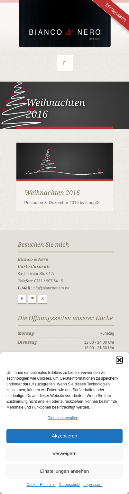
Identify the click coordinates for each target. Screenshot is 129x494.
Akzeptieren (64, 435)
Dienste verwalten (63, 418)
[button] (119, 360)
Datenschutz (69, 484)
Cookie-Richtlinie (40, 484)
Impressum (92, 484)
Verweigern (64, 453)
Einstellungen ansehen (64, 471)
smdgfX (93, 202)
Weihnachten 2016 (52, 193)
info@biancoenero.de (50, 288)
